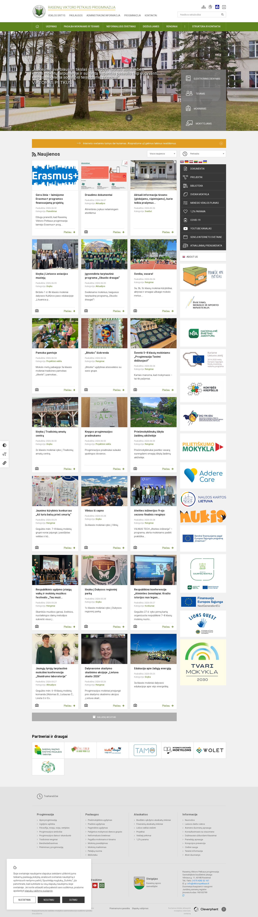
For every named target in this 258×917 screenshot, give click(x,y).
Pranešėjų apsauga (194, 839)
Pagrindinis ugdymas (98, 828)
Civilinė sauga (191, 847)
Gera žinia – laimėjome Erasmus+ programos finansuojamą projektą (50, 198)
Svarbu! (148, 211)
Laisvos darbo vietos (195, 824)
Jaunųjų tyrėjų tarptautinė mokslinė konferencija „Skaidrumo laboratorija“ (51, 672)
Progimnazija (132, 15)
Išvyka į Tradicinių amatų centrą (51, 433)
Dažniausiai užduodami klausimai (201, 835)
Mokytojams (197, 123)
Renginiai (149, 282)
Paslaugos (76, 15)
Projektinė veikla (54, 361)
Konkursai (149, 606)
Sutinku (73, 900)
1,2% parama (194, 211)
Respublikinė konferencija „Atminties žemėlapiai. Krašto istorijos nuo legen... (152, 593)
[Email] (101, 885)
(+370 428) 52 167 (200, 880)
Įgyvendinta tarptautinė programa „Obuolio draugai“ (102, 275)
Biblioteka (193, 186)
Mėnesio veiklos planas (201, 203)
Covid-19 (191, 220)
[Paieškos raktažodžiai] (202, 14)
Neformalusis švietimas (99, 835)
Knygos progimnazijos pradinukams (99, 433)
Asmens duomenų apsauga (198, 828)
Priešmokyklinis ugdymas (100, 820)
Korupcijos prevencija (195, 843)
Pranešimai (51, 211)
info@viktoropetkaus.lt (198, 883)
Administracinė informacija (103, 15)
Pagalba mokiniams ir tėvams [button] (81, 26)
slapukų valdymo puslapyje (39, 891)
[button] (203, 7)
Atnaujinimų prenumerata (202, 246)
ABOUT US (192, 257)
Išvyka (49, 286)
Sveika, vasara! (143, 273)
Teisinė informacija (194, 851)
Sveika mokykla (196, 194)
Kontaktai (151, 15)
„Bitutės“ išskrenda (97, 352)
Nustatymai (24, 900)
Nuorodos (190, 820)
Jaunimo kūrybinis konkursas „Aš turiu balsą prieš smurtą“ (54, 512)
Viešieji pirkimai (143, 835)
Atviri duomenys (192, 855)
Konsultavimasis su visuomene (199, 832)
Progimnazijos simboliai (50, 832)
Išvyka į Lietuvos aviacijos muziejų (52, 275)
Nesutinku (49, 900)
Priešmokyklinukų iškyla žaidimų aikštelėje (149, 433)
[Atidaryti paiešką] (222, 14)
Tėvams (194, 93)
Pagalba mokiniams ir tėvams (102, 839)
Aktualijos (100, 203)
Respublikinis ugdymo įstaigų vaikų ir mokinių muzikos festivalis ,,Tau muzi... (54, 593)
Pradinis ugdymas (96, 824)
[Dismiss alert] (221, 143)
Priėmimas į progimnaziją (51, 847)
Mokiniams (194, 108)
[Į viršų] (223, 909)
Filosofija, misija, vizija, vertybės (54, 828)
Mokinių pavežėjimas (98, 843)
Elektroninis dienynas (201, 78)
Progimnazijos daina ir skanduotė (55, 835)
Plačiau (67, 232)
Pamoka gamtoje (46, 352)
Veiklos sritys (56, 15)
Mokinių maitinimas (97, 847)
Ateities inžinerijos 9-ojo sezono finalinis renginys (149, 512)
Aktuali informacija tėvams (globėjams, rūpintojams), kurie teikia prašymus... (153, 198)
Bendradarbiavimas (48, 843)
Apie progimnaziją (48, 820)
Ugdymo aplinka (47, 824)
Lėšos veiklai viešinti (146, 828)
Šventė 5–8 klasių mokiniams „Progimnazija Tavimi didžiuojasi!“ (152, 356)
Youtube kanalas (197, 229)
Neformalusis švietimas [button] (121, 26)
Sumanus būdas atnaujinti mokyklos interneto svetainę (179, 911)
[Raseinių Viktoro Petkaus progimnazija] (41, 10)
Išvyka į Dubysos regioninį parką (101, 591)
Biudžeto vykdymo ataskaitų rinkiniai (153, 820)
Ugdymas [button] (51, 26)
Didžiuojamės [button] (151, 26)
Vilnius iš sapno (94, 510)
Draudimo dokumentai (98, 194)
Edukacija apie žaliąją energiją (152, 668)
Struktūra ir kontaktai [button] (206, 26)
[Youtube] (95, 885)
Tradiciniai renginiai (48, 839)
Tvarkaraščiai (47, 796)
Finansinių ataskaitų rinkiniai (149, 824)
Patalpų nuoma (95, 851)
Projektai (192, 177)
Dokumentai (194, 169)
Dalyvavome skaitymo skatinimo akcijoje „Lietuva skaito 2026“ (101, 672)
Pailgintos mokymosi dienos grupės (105, 832)
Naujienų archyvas (106, 717)
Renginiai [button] (172, 26)
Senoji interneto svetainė (202, 237)
